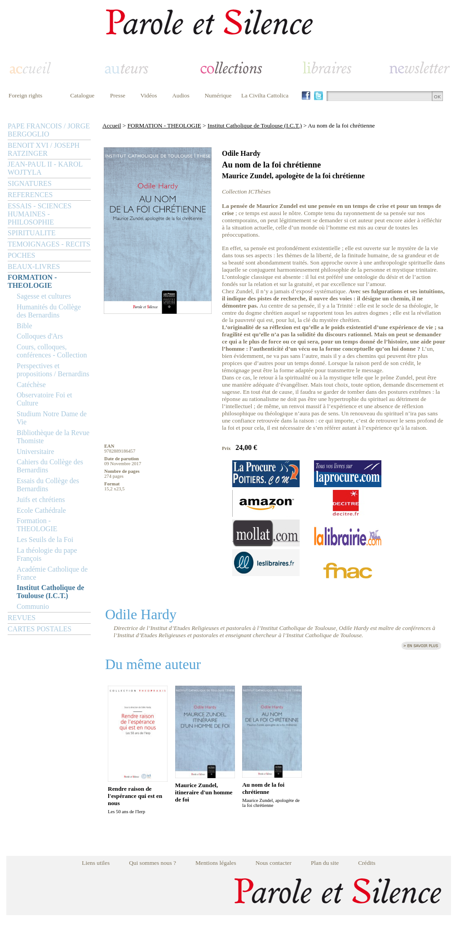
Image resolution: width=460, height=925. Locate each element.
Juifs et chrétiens (41, 499)
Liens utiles (96, 862)
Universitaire (35, 451)
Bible (24, 326)
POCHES (21, 255)
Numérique (217, 95)
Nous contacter (274, 862)
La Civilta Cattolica (264, 95)
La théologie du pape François (47, 554)
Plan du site (325, 862)
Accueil (111, 125)
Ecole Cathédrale (41, 510)
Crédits (367, 862)
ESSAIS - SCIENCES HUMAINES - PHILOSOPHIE (39, 214)
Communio (33, 606)
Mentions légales (215, 862)
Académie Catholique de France (52, 573)
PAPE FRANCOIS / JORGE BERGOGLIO (49, 130)
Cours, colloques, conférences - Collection (52, 351)
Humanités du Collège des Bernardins (49, 311)
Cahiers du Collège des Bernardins (50, 466)
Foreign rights (25, 95)
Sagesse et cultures (44, 296)
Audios (181, 95)
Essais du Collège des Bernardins (48, 485)
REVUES (21, 617)
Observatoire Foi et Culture (44, 399)
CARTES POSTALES (39, 629)
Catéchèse (31, 384)
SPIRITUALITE (32, 233)
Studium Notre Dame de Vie (52, 418)
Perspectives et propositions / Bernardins (53, 370)
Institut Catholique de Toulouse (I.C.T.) (50, 591)
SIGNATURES (30, 183)
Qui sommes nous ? (152, 862)
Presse (117, 95)
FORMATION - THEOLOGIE (32, 281)
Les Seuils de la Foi (45, 539)
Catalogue (82, 95)
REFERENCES (30, 194)
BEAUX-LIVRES (34, 266)
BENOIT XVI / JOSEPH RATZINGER (44, 149)
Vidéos (149, 95)
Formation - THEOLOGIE (37, 525)
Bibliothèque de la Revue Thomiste (53, 437)
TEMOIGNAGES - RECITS (49, 244)
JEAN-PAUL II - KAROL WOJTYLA (45, 168)
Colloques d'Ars (40, 336)
